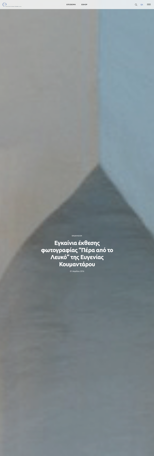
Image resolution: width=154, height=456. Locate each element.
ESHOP (84, 4)
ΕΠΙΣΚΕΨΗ (71, 4)
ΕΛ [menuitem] (142, 5)
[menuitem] (142, 4)
